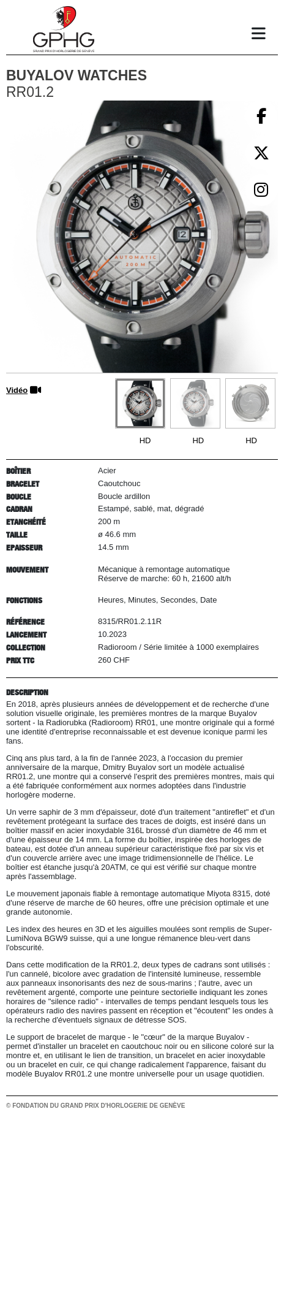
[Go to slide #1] (140, 403)
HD (145, 440)
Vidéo (17, 390)
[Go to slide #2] (195, 403)
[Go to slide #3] (250, 403)
